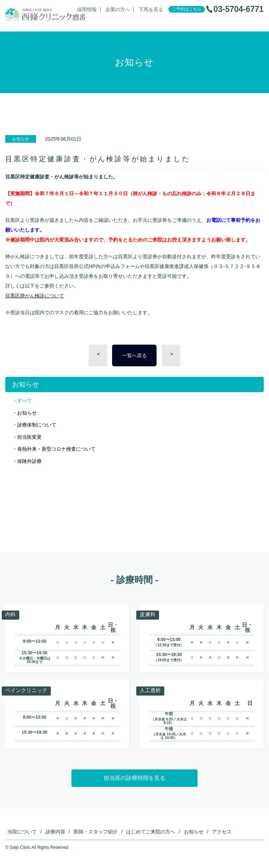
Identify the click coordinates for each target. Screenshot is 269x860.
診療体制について (36, 425)
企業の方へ (117, 9)
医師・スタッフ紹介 (96, 831)
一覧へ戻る (134, 355)
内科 (10, 615)
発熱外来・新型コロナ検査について (56, 449)
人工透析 (151, 690)
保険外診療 (29, 461)
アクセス (222, 831)
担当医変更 (29, 437)
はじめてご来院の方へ (150, 831)
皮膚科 (148, 615)
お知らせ (27, 413)
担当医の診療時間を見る (134, 778)
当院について (22, 831)
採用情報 (87, 9)
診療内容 (55, 831)
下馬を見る (151, 9)
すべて (24, 400)
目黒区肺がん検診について (34, 295)
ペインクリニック (27, 690)
